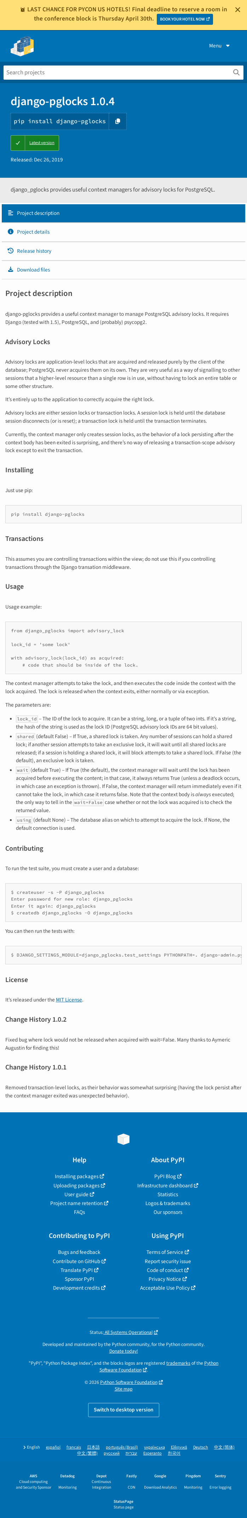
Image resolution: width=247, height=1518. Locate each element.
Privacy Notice (165, 1279)
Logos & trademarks (167, 1203)
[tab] (123, 213)
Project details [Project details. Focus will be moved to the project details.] (28, 232)
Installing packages (76, 1176)
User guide (76, 1194)
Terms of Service (165, 1252)
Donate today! (123, 1351)
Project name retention (76, 1203)
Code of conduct (165, 1270)
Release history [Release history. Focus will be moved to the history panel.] (29, 251)
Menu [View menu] (220, 46)
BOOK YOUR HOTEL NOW (182, 19)
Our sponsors (168, 1212)
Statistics (167, 1194)
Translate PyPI (77, 1270)
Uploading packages (76, 1185)
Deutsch (200, 1447)
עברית (131, 1453)
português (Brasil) (122, 1447)
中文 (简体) (224, 1447)
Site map (124, 1389)
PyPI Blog (165, 1176)
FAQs (79, 1212)
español (53, 1447)
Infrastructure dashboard (165, 1185)
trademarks (178, 1363)
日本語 (93, 1447)
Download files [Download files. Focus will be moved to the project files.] (28, 270)
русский (112, 1453)
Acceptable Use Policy (165, 1288)
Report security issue (168, 1261)
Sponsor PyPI (79, 1279)
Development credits (76, 1288)
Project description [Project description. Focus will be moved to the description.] (33, 213)
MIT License (69, 1000)
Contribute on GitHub (76, 1261)
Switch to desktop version (124, 1410)
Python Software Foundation (128, 1382)
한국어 (174, 1453)
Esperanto (152, 1453)
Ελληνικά (179, 1447)
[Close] (238, 9)
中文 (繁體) (87, 1453)
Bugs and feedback (79, 1252)
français (74, 1447)
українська (154, 1447)
